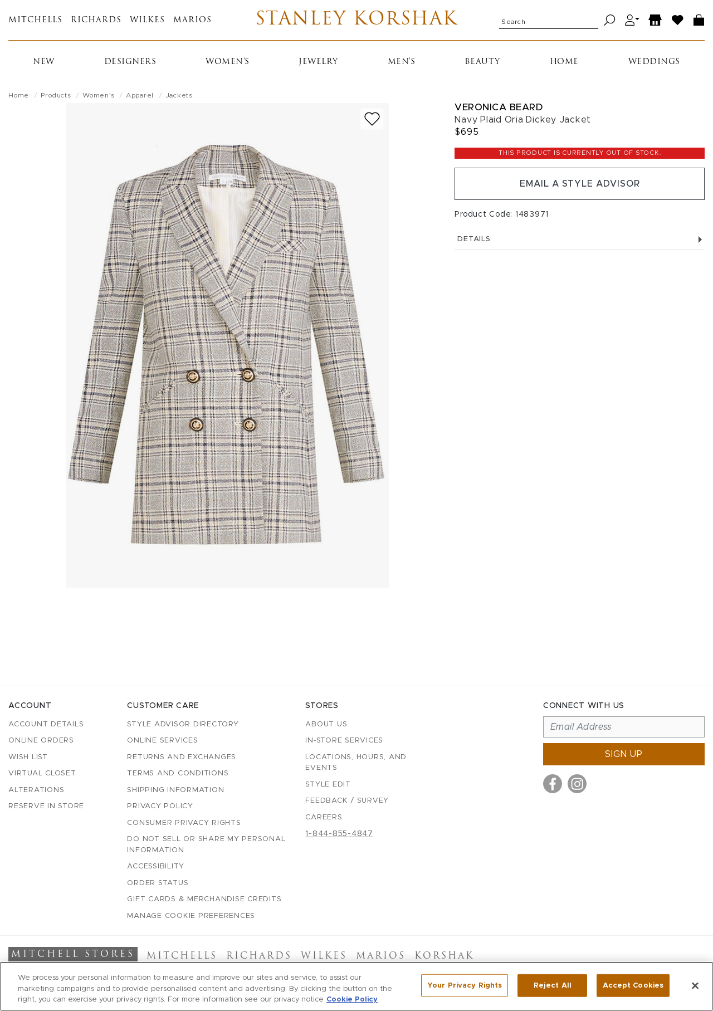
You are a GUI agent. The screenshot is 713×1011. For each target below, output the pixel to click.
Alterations (36, 790)
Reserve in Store (46, 806)
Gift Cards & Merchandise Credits (204, 899)
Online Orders (41, 740)
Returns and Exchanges (181, 757)
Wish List (28, 757)
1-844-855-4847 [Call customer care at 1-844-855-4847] (339, 834)
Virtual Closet (42, 773)
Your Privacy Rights (464, 985)
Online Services (162, 740)
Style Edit (328, 784)
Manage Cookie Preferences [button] (191, 916)
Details (579, 239)
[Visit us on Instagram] (577, 783)
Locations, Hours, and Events (356, 763)
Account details (46, 724)
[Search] (610, 20)
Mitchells (35, 20)
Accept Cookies (633, 985)
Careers (323, 817)
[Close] (695, 985)
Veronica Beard (499, 107)
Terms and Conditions (177, 773)
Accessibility (155, 866)
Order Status (157, 883)
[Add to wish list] (372, 119)
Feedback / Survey (347, 800)
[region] (356, 986)
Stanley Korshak (356, 20)
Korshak (444, 956)
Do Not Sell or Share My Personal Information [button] (206, 845)
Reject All (553, 985)
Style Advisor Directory (182, 724)
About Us (326, 724)
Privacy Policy (160, 806)
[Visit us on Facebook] (552, 783)
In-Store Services (344, 740)
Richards (96, 20)
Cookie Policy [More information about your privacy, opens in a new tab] (352, 999)
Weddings (654, 62)
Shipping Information (175, 790)
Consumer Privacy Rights (184, 823)
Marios (192, 20)
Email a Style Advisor (580, 183)
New (44, 62)
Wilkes (147, 20)
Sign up (624, 754)
